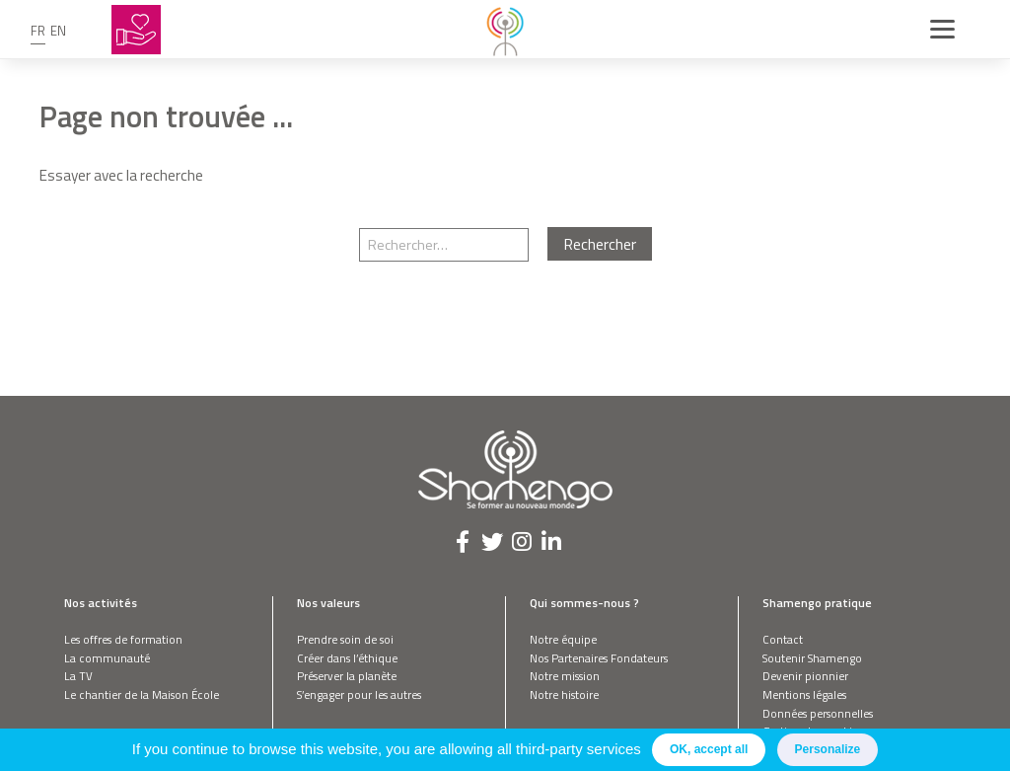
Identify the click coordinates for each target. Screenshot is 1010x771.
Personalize (828, 749)
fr (38, 30)
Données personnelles (817, 713)
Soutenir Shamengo (812, 658)
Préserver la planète (347, 675)
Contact (782, 639)
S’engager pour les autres (359, 694)
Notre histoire (564, 694)
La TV (78, 675)
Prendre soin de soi (345, 639)
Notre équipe (563, 639)
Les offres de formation (123, 639)
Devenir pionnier (805, 675)
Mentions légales (804, 694)
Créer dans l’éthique (347, 658)
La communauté (107, 658)
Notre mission (565, 675)
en (58, 30)
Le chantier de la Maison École (141, 694)
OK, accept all (709, 749)
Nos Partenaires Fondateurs (599, 658)
